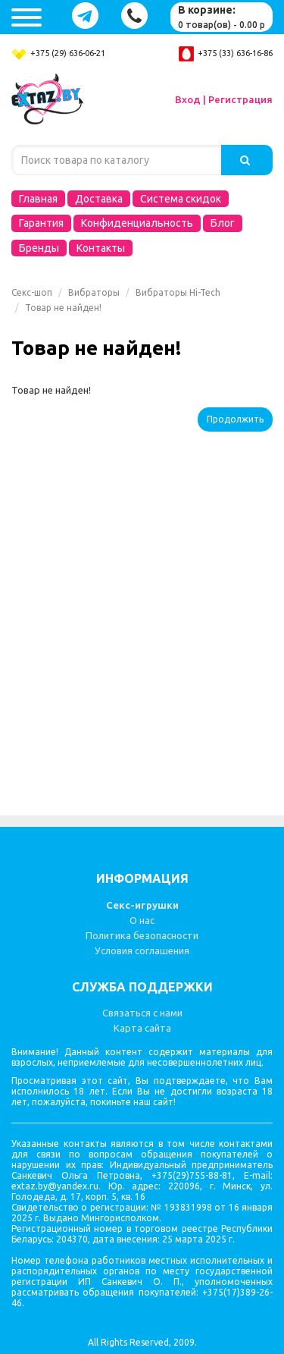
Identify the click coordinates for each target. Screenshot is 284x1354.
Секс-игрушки (142, 905)
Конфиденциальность (137, 223)
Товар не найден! (63, 308)
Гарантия (41, 223)
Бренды (39, 248)
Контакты (100, 248)
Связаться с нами (142, 1012)
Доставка (99, 199)
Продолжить (235, 419)
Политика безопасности (142, 935)
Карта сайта (142, 1028)
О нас (142, 920)
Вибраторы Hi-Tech (178, 292)
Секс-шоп (31, 292)
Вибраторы (94, 292)
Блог (223, 223)
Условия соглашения (142, 950)
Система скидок (180, 199)
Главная (38, 199)
